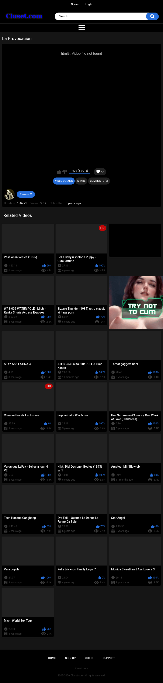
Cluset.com (77, 675)
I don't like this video (64, 172)
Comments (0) (99, 180)
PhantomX (26, 194)
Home (52, 658)
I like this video (59, 172)
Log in (89, 4)
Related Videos (17, 215)
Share (81, 180)
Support (109, 658)
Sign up (75, 4)
